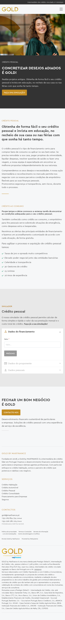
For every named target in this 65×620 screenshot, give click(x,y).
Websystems (34, 539)
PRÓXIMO (10, 353)
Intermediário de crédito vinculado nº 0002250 (45, 2)
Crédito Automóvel (10, 487)
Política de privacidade (9, 531)
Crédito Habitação (9, 484)
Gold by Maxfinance (13, 539)
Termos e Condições (25, 531)
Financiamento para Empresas (14, 496)
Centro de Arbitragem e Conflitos (29, 534)
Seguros (5, 499)
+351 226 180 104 (9, 521)
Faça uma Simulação (14, 92)
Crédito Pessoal (8, 490)
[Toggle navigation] (61, 9)
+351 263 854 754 (9, 518)
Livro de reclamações (9, 534)
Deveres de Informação (40, 531)
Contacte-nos (11, 412)
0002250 (37, 569)
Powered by (26, 539)
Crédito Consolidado (11, 493)
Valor (6, 339)
